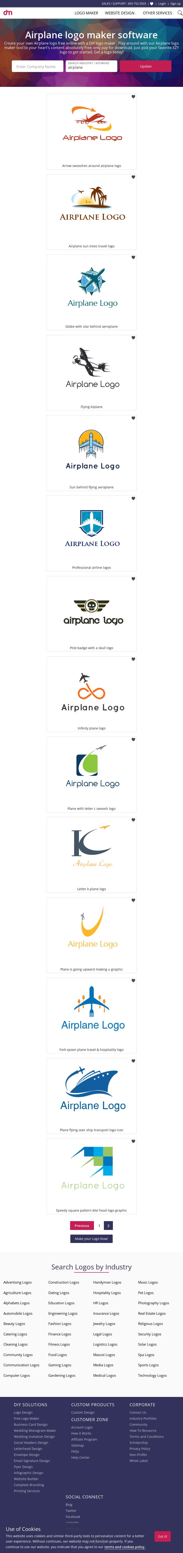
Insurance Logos (106, 1312)
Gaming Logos (59, 1364)
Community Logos (18, 1353)
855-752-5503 (137, 3)
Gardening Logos (61, 1374)
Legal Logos (102, 1333)
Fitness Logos (59, 1343)
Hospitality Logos (107, 1291)
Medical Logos (104, 1374)
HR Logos (100, 1302)
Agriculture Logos (17, 1291)
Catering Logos (15, 1333)
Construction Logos (63, 1281)
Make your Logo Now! (91, 1238)
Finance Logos (59, 1333)
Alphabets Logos (16, 1302)
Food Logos (57, 1353)
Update (146, 66)
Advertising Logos (17, 1281)
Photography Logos (153, 1302)
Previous (82, 1224)
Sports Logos (148, 1364)
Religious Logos (150, 1322)
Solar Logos (147, 1343)
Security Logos (149, 1333)
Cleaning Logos (15, 1343)
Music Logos (148, 1281)
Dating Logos (58, 1291)
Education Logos (61, 1302)
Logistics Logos (105, 1343)
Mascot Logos (104, 1353)
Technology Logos (152, 1374)
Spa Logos (146, 1353)
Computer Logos (16, 1374)
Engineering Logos (63, 1312)
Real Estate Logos (152, 1312)
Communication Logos (21, 1364)
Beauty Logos (14, 1322)
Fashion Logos (59, 1322)
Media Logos (103, 1364)
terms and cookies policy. (125, 1547)
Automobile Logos (17, 1312)
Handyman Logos (107, 1281)
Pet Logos (146, 1291)
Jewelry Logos (104, 1322)
